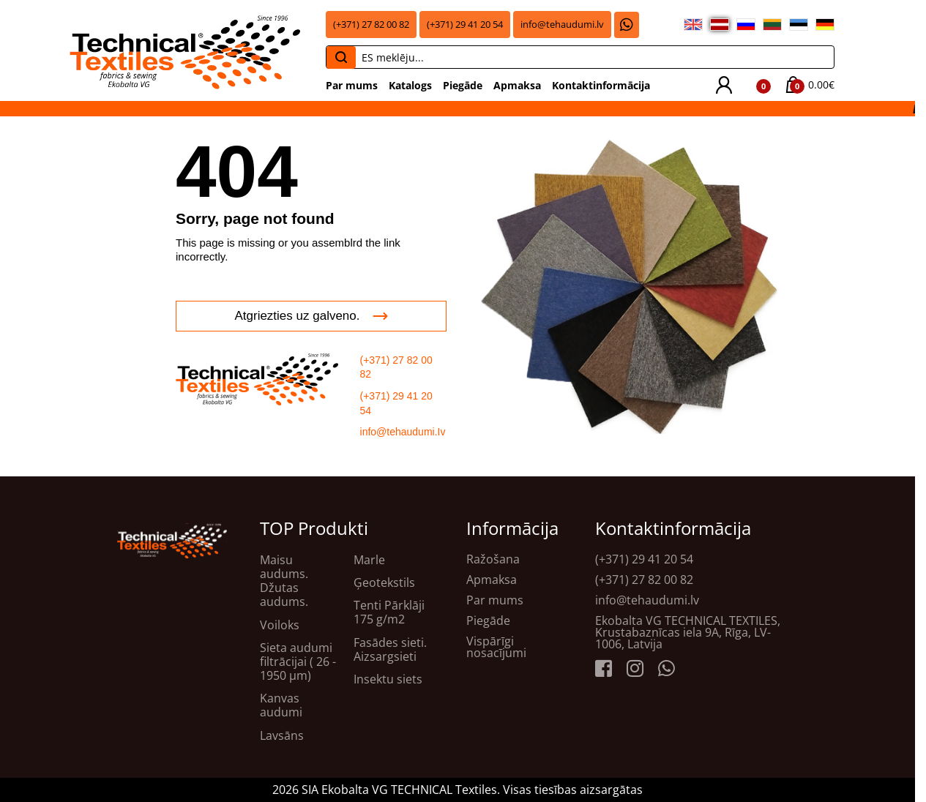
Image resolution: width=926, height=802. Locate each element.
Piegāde (462, 85)
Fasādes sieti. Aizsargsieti (390, 650)
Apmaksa (517, 85)
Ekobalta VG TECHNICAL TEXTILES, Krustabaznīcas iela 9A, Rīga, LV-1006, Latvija (687, 632)
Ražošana (493, 559)
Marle (369, 560)
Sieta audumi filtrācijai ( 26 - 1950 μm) (298, 662)
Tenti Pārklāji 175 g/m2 (389, 612)
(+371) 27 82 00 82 (371, 24)
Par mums (352, 85)
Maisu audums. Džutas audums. (284, 581)
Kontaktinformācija (601, 85)
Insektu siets (388, 679)
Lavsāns (282, 736)
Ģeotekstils (384, 583)
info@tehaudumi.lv (562, 24)
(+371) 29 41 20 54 (465, 24)
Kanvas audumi (281, 705)
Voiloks (279, 625)
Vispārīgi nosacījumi (496, 647)
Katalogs (410, 85)
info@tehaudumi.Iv (403, 432)
